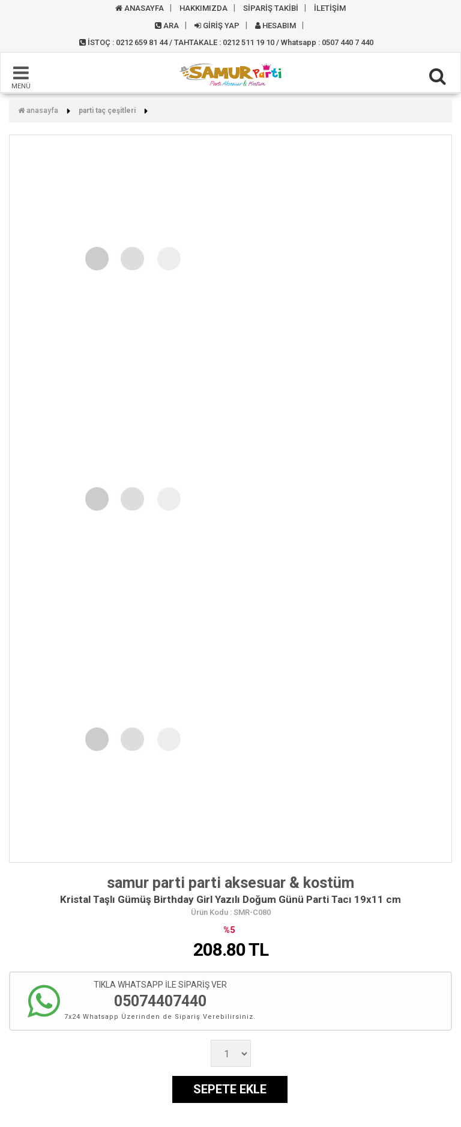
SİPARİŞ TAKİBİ (270, 8)
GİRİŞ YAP (217, 25)
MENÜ (21, 77)
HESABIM (275, 25)
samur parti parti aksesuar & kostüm (230, 883)
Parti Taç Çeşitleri (107, 110)
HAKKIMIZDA (203, 8)
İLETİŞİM (330, 8)
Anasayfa (38, 110)
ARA (167, 25)
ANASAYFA (139, 8)
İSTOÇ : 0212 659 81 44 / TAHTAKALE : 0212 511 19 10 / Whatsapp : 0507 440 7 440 (226, 42)
